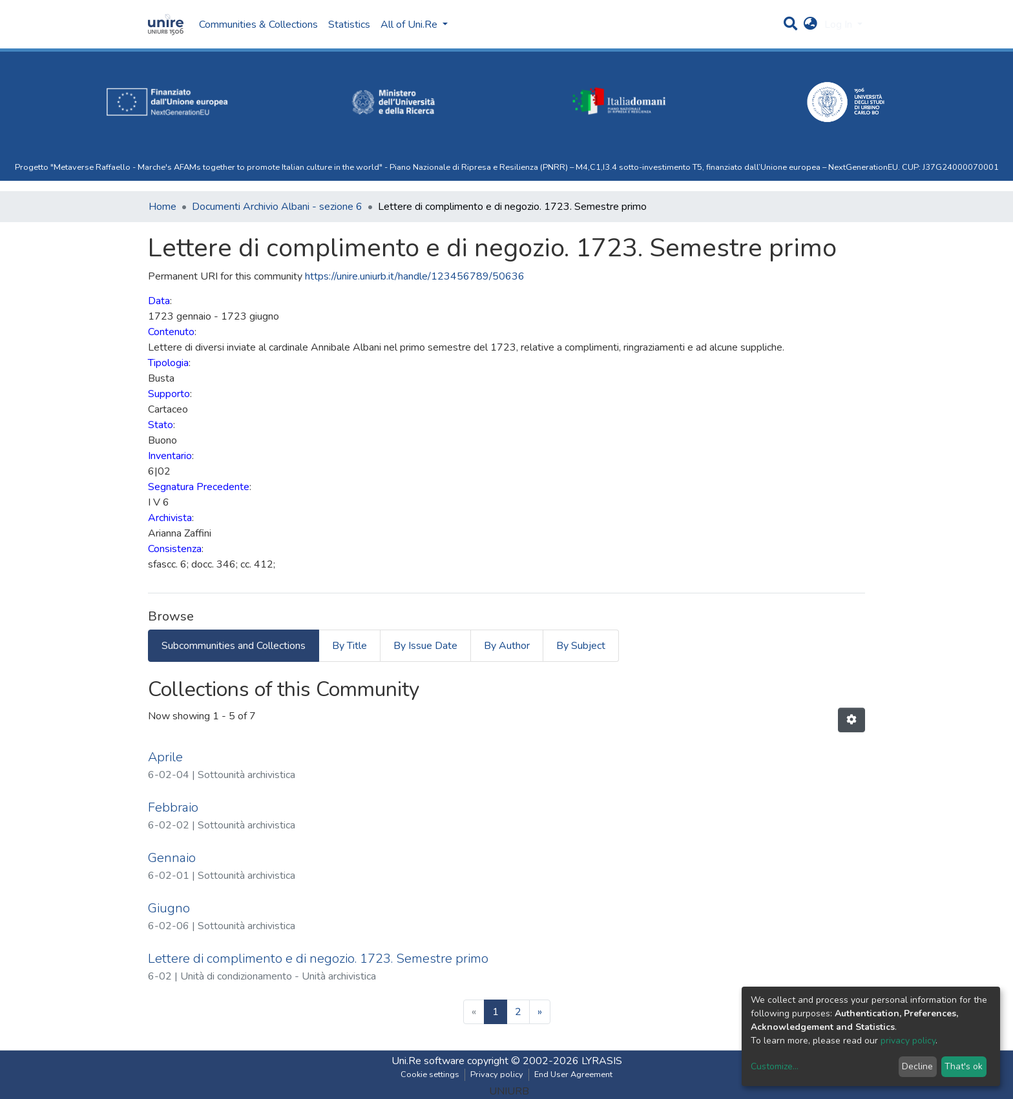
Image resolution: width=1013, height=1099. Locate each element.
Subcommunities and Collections (234, 646)
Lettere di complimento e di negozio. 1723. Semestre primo (318, 958)
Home (162, 207)
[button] (810, 24)
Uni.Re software (428, 1061)
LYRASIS (601, 1061)
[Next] (539, 1012)
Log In (839, 24)
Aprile (165, 757)
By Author (507, 646)
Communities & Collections (258, 24)
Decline (917, 1066)
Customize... (775, 1066)
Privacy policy (496, 1074)
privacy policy (908, 1040)
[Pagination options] (851, 720)
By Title (349, 646)
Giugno (169, 908)
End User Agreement (573, 1074)
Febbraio (173, 807)
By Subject (580, 646)
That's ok (964, 1066)
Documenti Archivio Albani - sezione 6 (277, 207)
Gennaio (172, 858)
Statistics (349, 24)
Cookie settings (430, 1074)
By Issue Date (425, 646)
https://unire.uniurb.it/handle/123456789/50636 (415, 276)
